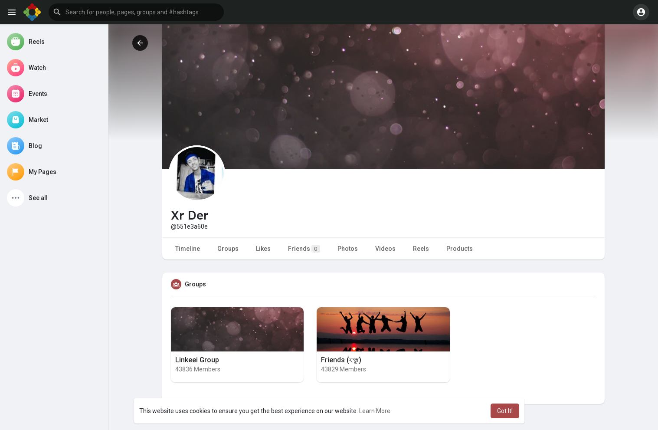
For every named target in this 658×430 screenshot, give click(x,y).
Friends (304, 249)
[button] (136, 12)
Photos (347, 248)
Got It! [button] (505, 410)
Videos (385, 248)
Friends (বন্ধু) (341, 360)
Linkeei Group (197, 360)
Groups (228, 248)
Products (459, 248)
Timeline (187, 248)
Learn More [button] (374, 410)
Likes (263, 248)
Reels (421, 248)
